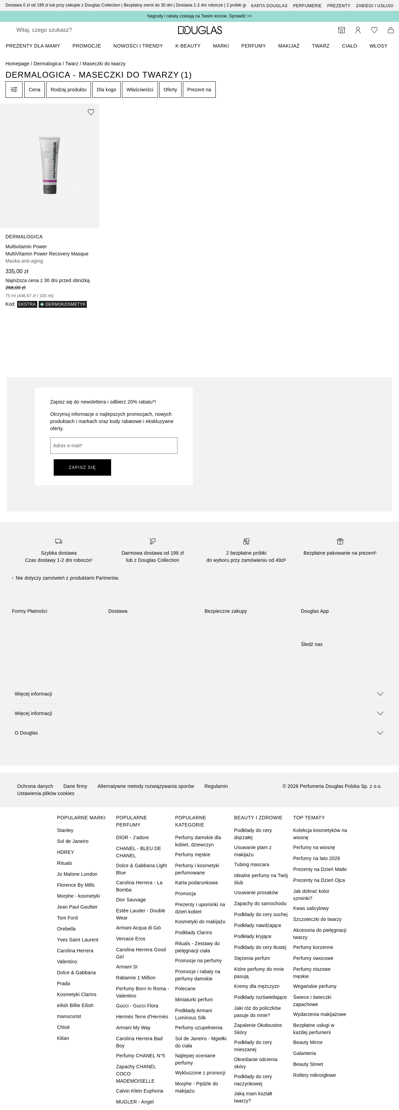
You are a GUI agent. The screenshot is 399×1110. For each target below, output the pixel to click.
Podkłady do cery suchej (261, 914)
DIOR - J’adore (132, 837)
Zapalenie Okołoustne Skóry (258, 1028)
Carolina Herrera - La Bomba (139, 886)
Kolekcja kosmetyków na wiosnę (320, 834)
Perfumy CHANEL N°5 (140, 1055)
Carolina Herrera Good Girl (141, 953)
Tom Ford (67, 918)
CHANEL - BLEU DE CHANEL (138, 852)
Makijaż (289, 46)
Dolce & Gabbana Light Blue (141, 869)
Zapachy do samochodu (260, 903)
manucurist (69, 1016)
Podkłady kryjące (252, 936)
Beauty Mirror (308, 1042)
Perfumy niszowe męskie (312, 972)
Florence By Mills (76, 885)
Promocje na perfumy (198, 960)
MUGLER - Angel (135, 1102)
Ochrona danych (35, 786)
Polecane (185, 988)
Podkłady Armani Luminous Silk (193, 1014)
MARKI (221, 46)
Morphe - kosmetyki (78, 896)
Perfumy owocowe (313, 958)
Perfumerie (307, 5)
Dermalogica (47, 63)
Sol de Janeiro (73, 841)
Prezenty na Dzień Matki (320, 869)
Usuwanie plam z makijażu (253, 851)
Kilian (63, 1038)
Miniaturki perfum (194, 999)
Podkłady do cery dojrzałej (253, 834)
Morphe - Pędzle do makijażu (196, 1087)
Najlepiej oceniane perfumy (195, 1059)
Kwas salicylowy (311, 908)
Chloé (63, 1027)
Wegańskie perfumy (315, 986)
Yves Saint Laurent (77, 939)
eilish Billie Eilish (75, 1005)
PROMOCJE (86, 46)
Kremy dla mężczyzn (257, 986)
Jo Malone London (77, 874)
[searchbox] (65, 30)
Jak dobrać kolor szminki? (311, 894)
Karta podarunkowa (196, 882)
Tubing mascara (251, 864)
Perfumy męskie (192, 854)
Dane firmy (76, 786)
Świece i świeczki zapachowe (312, 1000)
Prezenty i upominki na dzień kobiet (200, 908)
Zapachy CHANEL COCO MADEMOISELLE (136, 1074)
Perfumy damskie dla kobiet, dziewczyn (198, 841)
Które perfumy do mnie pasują (259, 972)
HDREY (65, 852)
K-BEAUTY (188, 46)
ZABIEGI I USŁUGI (375, 5)
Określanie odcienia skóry (256, 1063)
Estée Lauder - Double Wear (140, 914)
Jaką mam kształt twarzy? (253, 1097)
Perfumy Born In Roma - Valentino (142, 992)
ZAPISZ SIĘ (82, 467)
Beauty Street (308, 1064)
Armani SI (126, 966)
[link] (49, 206)
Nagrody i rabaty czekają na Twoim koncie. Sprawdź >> (199, 16)
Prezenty (338, 5)
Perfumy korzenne (313, 947)
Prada (63, 983)
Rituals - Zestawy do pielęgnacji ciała (197, 947)
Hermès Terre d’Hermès (142, 1016)
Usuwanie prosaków (256, 892)
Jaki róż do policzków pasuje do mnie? (257, 1011)
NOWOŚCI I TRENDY (138, 46)
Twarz (321, 46)
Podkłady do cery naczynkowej (253, 1080)
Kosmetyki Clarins (76, 994)
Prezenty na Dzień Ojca (319, 880)
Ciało (349, 46)
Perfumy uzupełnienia (199, 1027)
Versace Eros (130, 938)
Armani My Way (133, 1027)
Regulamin (216, 786)
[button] (199, 693)
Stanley (65, 830)
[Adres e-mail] (113, 445)
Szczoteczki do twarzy (317, 919)
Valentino (67, 961)
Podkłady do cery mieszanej (253, 1046)
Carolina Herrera (75, 950)
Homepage (17, 63)
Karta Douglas (269, 5)
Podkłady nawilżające (257, 925)
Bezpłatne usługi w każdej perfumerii (313, 1028)
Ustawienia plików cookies (46, 793)
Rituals (64, 863)
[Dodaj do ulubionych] (91, 112)
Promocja (185, 893)
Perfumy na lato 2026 (316, 858)
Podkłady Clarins (193, 932)
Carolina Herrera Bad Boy (139, 1042)
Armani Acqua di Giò (138, 927)
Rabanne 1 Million (135, 977)
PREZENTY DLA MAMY (33, 46)
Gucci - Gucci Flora (137, 1005)
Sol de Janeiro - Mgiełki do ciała (200, 1042)
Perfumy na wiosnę (314, 847)
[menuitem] (37, 46)
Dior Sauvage (131, 899)
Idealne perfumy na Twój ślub (261, 879)
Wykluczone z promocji (200, 1072)
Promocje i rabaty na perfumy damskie (197, 975)
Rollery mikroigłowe (314, 1075)
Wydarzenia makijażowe (319, 1014)
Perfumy (253, 46)
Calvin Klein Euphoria (139, 1091)
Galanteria (304, 1053)
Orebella (66, 928)
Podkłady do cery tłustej (260, 947)
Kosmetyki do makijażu (200, 921)
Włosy (379, 46)
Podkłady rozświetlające (260, 997)
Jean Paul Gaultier (77, 907)
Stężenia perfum (252, 958)
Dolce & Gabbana (76, 972)
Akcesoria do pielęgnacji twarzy (320, 933)
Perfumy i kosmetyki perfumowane (197, 869)
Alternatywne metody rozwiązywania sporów (145, 786)
